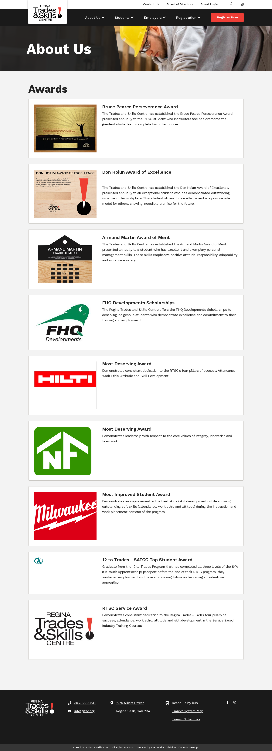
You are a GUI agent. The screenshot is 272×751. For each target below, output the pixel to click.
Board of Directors (180, 4)
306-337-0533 (84, 703)
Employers (153, 18)
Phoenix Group (189, 747)
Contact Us (151, 4)
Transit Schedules (186, 719)
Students (122, 18)
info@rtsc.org (84, 711)
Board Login (209, 4)
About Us (92, 18)
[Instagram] (242, 4)
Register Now (227, 17)
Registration (186, 18)
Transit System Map (187, 711)
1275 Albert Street (130, 703)
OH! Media (157, 747)
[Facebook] (231, 4)
